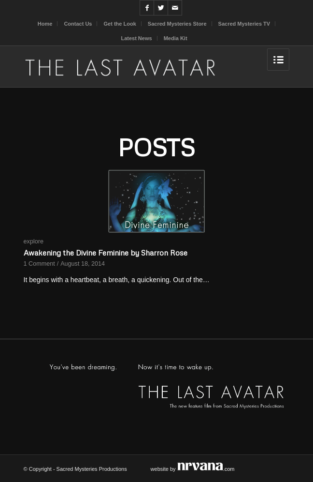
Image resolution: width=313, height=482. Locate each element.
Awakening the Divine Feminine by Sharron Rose (105, 252)
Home (45, 24)
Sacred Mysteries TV (244, 24)
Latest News (136, 38)
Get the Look (120, 24)
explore (33, 241)
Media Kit (175, 38)
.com (206, 469)
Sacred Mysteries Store (177, 24)
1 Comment (39, 263)
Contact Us (78, 24)
